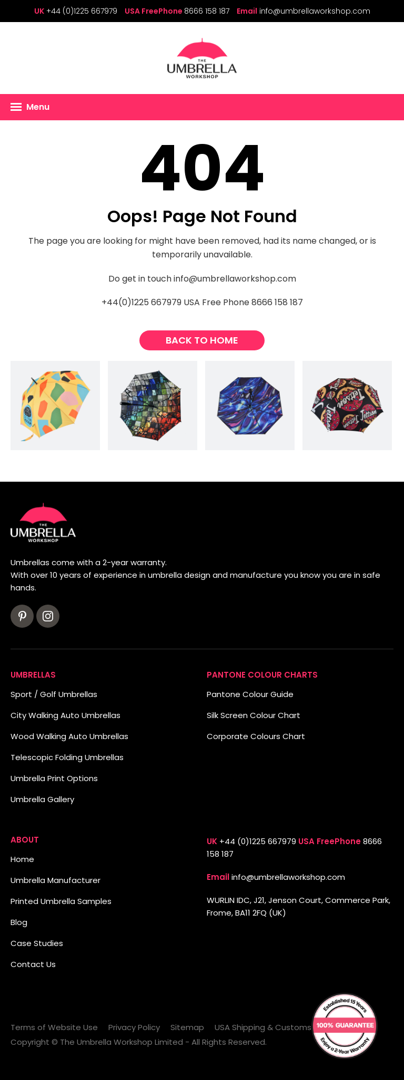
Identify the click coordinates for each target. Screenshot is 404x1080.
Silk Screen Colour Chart (253, 715)
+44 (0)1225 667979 (81, 11)
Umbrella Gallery (42, 799)
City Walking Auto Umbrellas (65, 715)
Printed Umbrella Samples (61, 901)
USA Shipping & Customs (263, 1027)
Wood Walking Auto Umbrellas (69, 736)
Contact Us (33, 964)
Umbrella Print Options (54, 778)
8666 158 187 (206, 11)
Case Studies (37, 943)
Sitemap (187, 1027)
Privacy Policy (134, 1027)
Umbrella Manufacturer (55, 880)
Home (22, 859)
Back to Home (202, 340)
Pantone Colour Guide (250, 694)
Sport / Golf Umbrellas (54, 694)
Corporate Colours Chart (256, 736)
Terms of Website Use (54, 1027)
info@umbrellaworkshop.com (314, 11)
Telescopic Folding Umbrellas (67, 757)
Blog (19, 922)
